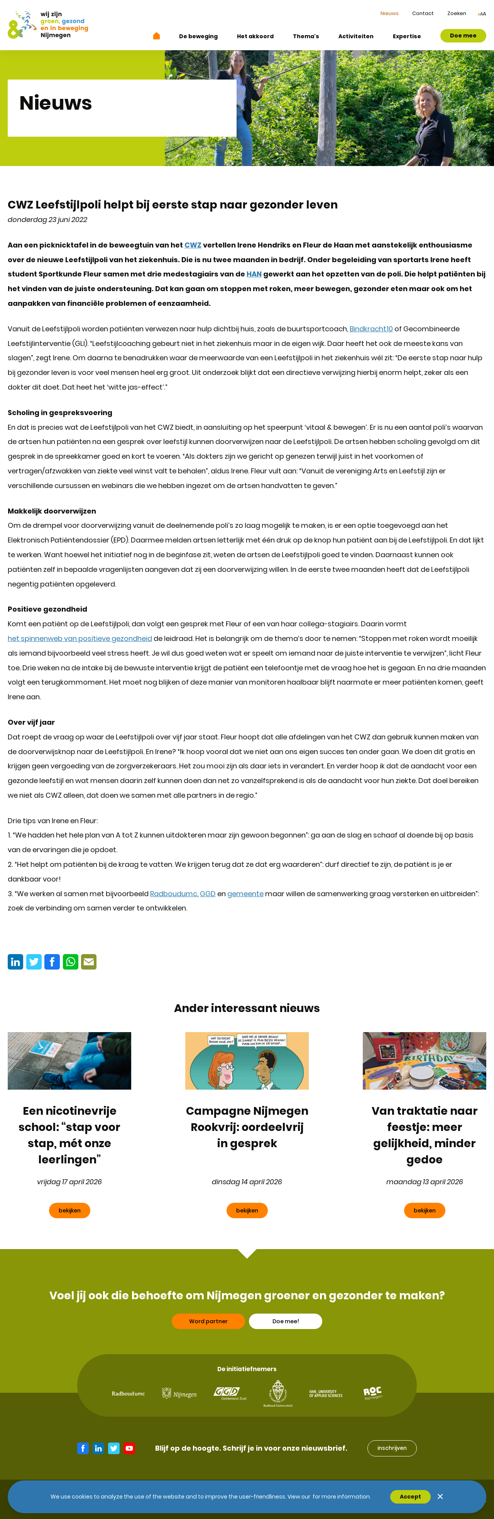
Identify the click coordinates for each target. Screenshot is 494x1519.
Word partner (208, 1332)
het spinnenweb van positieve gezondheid (80, 638)
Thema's (306, 36)
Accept (410, 1496)
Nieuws (390, 13)
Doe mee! (285, 1332)
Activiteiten (356, 36)
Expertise (407, 36)
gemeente (245, 894)
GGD (208, 894)
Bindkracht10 (371, 329)
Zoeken (456, 13)
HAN (254, 274)
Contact (423, 13)
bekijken (70, 1210)
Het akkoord (255, 36)
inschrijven (392, 1448)
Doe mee (463, 35)
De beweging (198, 36)
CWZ (192, 245)
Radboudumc (173, 894)
